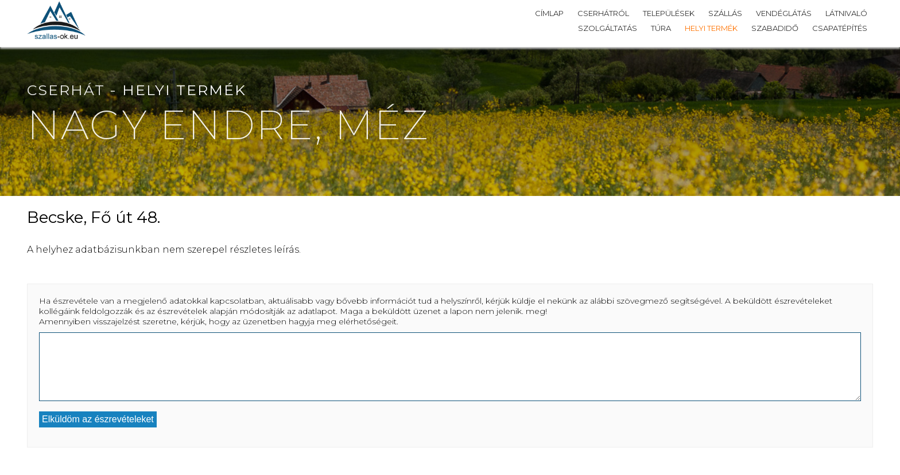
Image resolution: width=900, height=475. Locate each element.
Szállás (725, 13)
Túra (661, 28)
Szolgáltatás (607, 28)
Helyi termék (711, 28)
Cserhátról (603, 13)
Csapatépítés (839, 28)
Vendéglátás (784, 13)
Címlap (549, 13)
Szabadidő (774, 28)
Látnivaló (846, 13)
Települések (669, 13)
